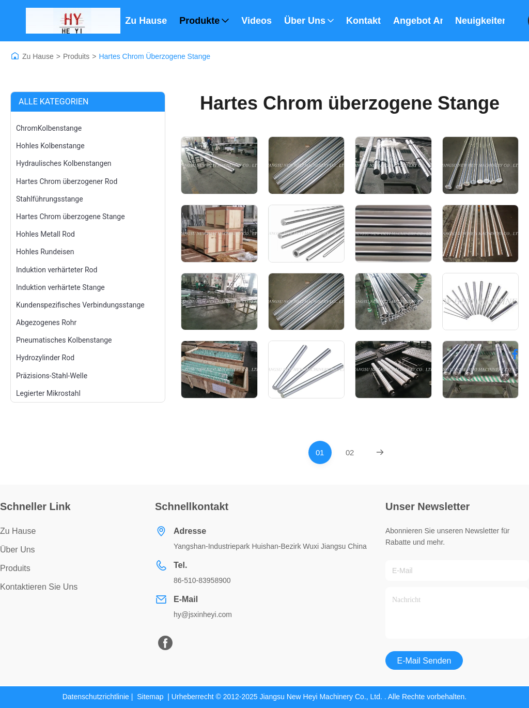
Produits (76, 56)
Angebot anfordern (418, 21)
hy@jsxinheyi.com (203, 614)
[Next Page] (380, 452)
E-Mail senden (424, 660)
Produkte (204, 21)
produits (15, 568)
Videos (256, 21)
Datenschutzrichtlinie (96, 696)
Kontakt (363, 21)
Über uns (309, 21)
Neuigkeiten (480, 21)
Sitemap (150, 696)
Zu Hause (146, 21)
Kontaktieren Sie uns (38, 586)
